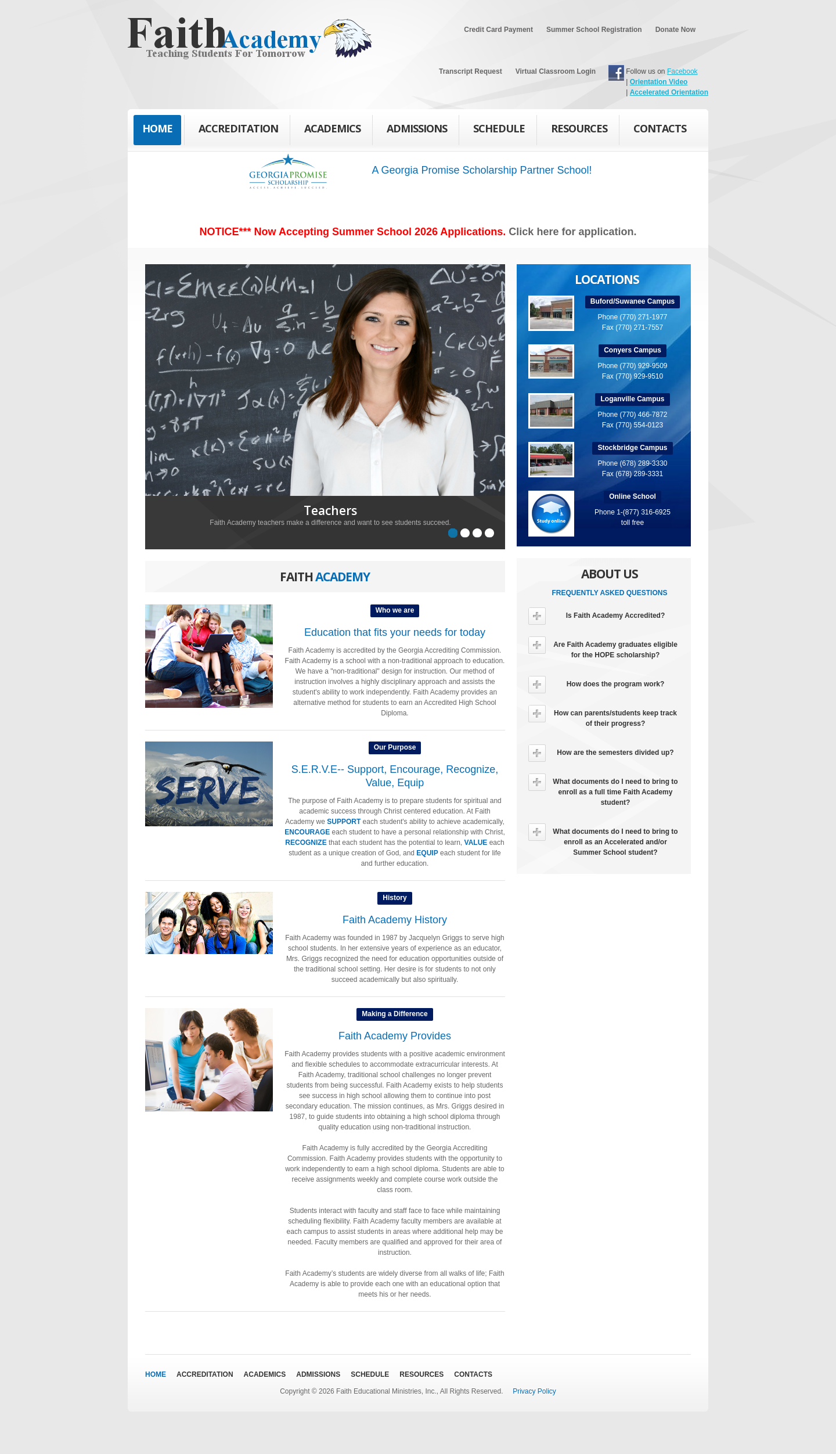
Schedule (499, 128)
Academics (332, 128)
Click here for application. (572, 231)
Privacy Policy (534, 1391)
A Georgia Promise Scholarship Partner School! (482, 170)
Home (157, 128)
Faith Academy (225, 38)
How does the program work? (596, 684)
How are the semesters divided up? (601, 753)
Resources (579, 128)
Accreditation (238, 128)
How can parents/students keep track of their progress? (602, 716)
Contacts (659, 131)
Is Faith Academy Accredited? (596, 616)
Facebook (682, 71)
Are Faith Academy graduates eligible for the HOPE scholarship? (603, 647)
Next (521, 411)
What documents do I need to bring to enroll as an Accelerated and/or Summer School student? (603, 839)
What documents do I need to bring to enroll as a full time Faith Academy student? (603, 790)
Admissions (417, 128)
